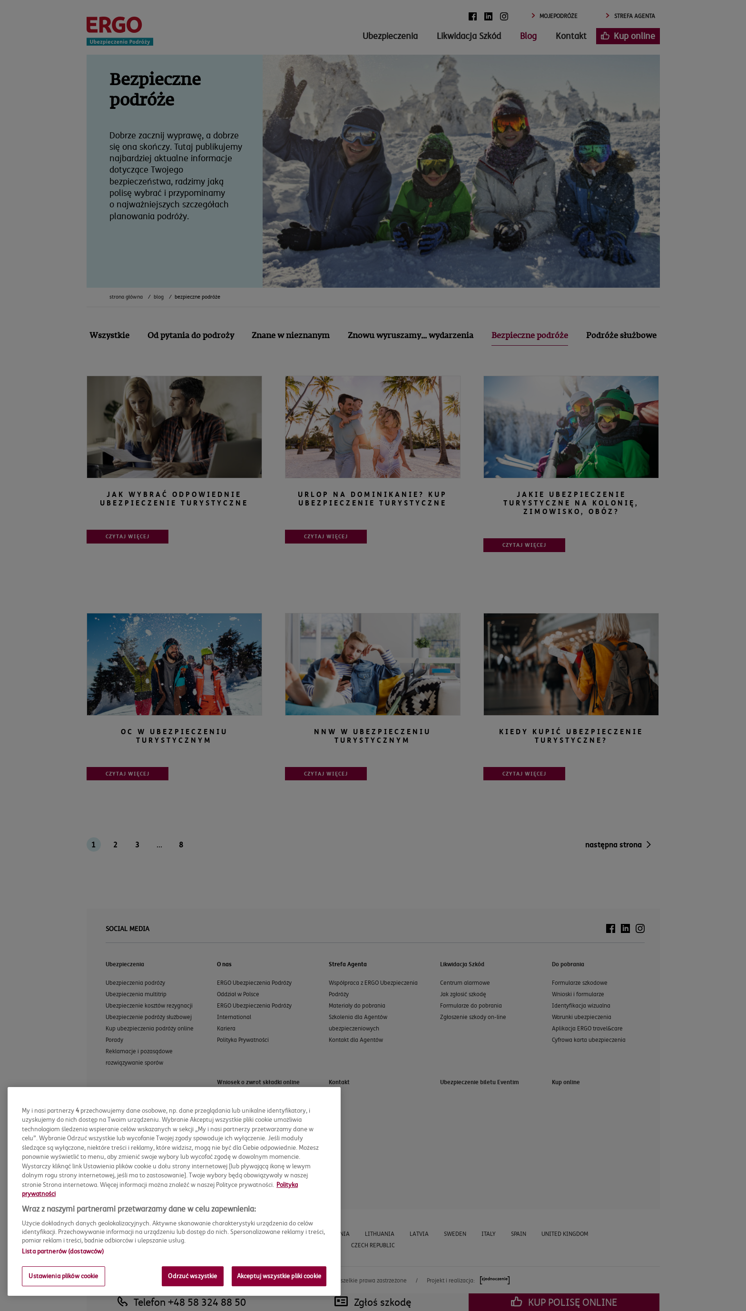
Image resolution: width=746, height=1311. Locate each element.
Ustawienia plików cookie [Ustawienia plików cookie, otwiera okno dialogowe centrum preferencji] (63, 1276)
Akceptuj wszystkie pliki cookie (279, 1276)
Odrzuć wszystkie (192, 1276)
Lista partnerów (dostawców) (63, 1251)
